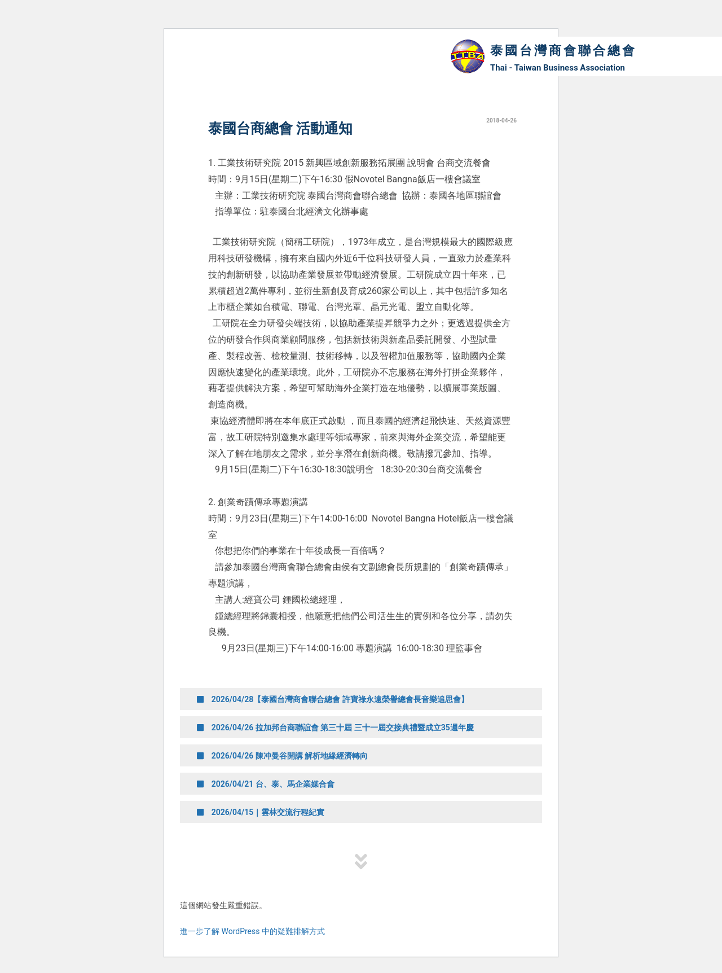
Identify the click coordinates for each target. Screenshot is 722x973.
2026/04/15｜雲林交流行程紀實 (260, 812)
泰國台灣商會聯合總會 (563, 50)
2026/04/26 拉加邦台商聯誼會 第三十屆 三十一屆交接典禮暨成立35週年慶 (335, 727)
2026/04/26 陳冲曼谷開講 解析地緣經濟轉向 (282, 755)
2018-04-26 (501, 120)
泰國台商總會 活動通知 (280, 128)
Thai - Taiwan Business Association (557, 68)
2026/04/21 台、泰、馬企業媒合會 (265, 783)
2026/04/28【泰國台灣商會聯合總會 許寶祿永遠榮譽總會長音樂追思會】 (333, 699)
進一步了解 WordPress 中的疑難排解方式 (252, 931)
